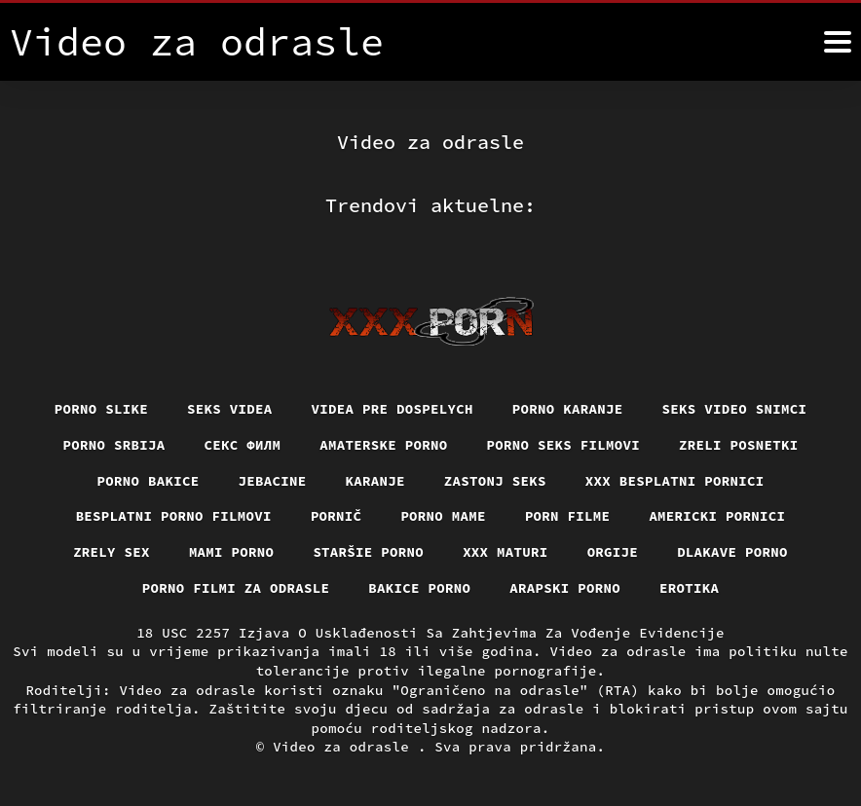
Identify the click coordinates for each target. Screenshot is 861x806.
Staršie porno (368, 552)
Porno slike (101, 409)
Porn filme (568, 516)
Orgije (613, 552)
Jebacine (273, 481)
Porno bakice (148, 481)
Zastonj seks (495, 481)
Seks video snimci (734, 409)
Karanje (375, 481)
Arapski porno (564, 588)
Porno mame (443, 516)
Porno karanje (567, 409)
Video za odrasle (345, 746)
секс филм (243, 445)
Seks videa (230, 409)
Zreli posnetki (739, 445)
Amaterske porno (383, 445)
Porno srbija (114, 445)
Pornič (336, 516)
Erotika (689, 588)
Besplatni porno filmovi (174, 516)
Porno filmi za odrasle (236, 588)
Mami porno (232, 552)
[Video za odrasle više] (837, 42)
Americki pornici (717, 516)
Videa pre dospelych (392, 409)
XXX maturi (505, 552)
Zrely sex (111, 552)
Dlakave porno (732, 552)
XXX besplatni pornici (675, 481)
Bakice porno (419, 588)
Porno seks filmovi (564, 445)
